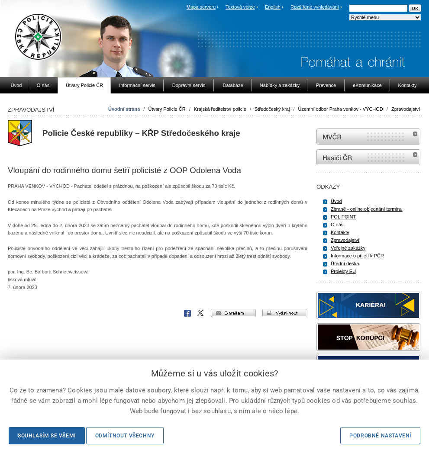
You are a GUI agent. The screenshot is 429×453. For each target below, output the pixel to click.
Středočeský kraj (272, 109)
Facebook (187, 313)
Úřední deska (345, 263)
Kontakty (340, 232)
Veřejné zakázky (348, 248)
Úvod (336, 201)
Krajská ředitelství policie (220, 109)
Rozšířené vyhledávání (314, 7)
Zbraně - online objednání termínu (367, 209)
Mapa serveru (201, 7)
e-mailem (233, 313)
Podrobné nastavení (380, 436)
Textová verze (240, 7)
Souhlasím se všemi (47, 436)
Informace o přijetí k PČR (357, 255)
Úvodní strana (124, 109)
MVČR (368, 137)
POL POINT (343, 216)
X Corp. (200, 313)
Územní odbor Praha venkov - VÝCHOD (340, 109)
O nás (337, 224)
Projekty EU (343, 271)
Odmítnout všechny (125, 436)
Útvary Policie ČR (166, 109)
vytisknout (284, 313)
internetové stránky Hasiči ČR (368, 157)
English (273, 7)
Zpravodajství (405, 109)
